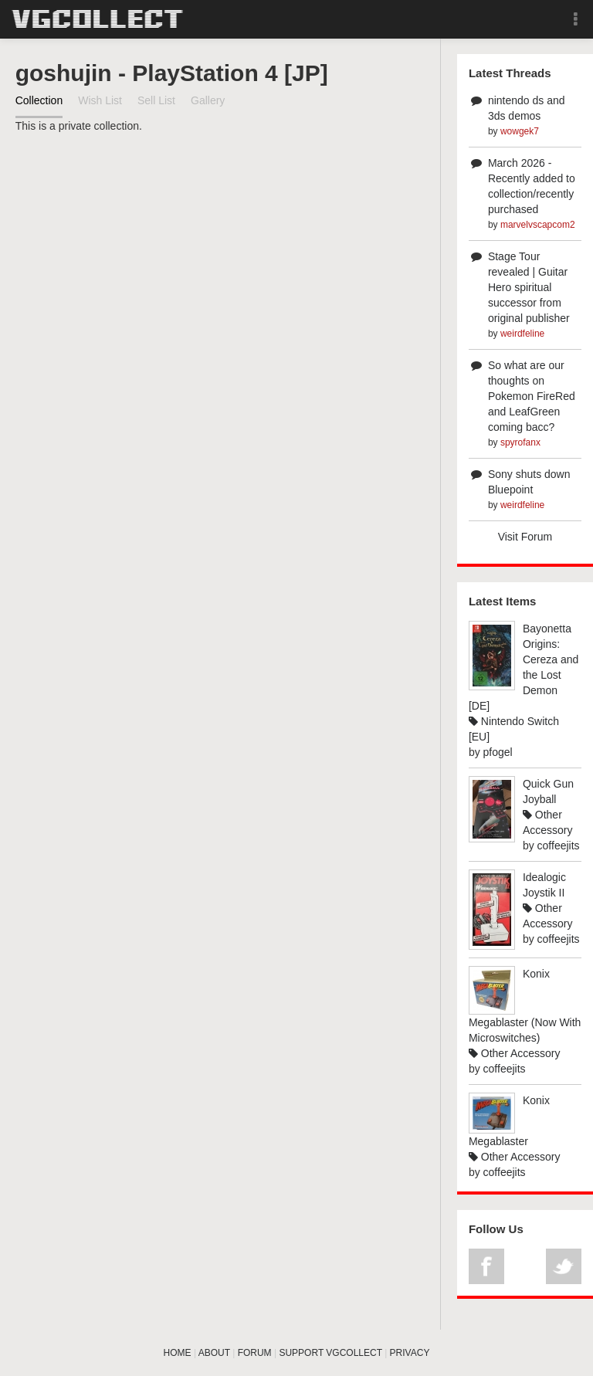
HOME (177, 1352)
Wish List (100, 100)
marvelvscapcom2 (537, 224)
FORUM (255, 1352)
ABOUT (214, 1352)
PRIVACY (410, 1352)
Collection (39, 100)
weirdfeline (522, 333)
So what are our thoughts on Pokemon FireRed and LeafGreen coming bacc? (531, 396)
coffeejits (558, 845)
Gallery (208, 100)
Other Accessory (515, 1053)
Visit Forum (525, 536)
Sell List (156, 100)
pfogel (498, 752)
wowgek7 (519, 131)
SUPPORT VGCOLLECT (330, 1352)
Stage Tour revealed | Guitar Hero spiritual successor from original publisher (529, 287)
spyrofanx (520, 442)
